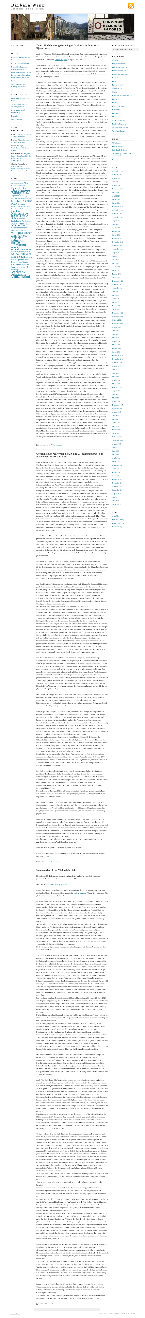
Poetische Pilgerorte (119, 124)
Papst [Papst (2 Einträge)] (20, 230)
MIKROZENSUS (17, 120)
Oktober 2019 (117, 363)
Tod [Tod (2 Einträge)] (17, 267)
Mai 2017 (115, 419)
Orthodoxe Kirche (118, 120)
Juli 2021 (115, 292)
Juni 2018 (115, 394)
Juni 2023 (115, 224)
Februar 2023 (116, 231)
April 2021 (116, 299)
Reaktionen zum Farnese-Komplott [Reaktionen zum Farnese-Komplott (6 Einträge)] (21, 235)
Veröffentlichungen (118, 131)
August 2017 (116, 412)
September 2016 (117, 440)
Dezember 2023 (117, 207)
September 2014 (117, 490)
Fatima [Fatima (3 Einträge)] (28, 198)
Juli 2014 (115, 497)
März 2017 (116, 426)
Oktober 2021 (117, 285)
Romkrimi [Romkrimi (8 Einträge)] (18, 245)
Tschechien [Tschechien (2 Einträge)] (22, 267)
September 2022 (117, 249)
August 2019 (116, 366)
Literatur (115, 113)
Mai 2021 (115, 295)
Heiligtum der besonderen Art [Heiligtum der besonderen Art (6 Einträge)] (20, 215)
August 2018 (116, 391)
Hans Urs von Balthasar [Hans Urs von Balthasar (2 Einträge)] (18, 209)
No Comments (57, 445)
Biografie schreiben (119, 64)
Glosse (114, 92)
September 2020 (117, 324)
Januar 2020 (116, 352)
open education (109, 1314)
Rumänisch (15, 116)
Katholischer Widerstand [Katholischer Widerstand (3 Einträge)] (21, 221)
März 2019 (116, 384)
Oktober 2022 (117, 246)
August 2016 (116, 444)
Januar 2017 (116, 433)
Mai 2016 (115, 455)
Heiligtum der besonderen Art (122, 96)
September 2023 (117, 217)
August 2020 (116, 327)
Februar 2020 (116, 348)
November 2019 (117, 359)
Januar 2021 (116, 309)
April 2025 (116, 185)
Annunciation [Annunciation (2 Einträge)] (21, 185)
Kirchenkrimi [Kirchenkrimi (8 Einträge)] (21, 223)
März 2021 (116, 302)
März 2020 (116, 345)
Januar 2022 (116, 277)
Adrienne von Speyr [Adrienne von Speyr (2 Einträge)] (17, 183)
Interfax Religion (118, 146)
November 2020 (117, 316)
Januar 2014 (116, 504)
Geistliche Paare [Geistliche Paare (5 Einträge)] (21, 202)
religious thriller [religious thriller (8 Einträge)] (17, 241)
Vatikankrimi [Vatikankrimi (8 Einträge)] (20, 276)
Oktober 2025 (117, 175)
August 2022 (116, 253)
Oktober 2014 (117, 486)
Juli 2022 (115, 256)
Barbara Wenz (28, 5)
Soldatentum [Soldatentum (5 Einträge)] (18, 256)
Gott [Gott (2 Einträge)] (20, 206)
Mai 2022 (115, 263)
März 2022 (116, 270)
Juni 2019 (115, 373)
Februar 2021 (116, 306)
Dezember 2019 (117, 355)
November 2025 (117, 171)
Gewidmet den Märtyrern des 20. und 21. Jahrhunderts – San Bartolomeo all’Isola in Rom (69, 455)
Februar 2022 (116, 274)
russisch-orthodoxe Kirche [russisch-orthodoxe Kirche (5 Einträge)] (21, 248)
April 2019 (116, 380)
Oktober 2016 (117, 437)
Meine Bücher (117, 117)
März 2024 (116, 200)
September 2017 (117, 409)
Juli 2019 (115, 370)
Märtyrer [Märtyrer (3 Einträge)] (23, 228)
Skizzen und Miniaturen (120, 127)
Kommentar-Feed (118, 523)
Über (13, 81)
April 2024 (116, 196)
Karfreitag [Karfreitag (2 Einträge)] (22, 218)
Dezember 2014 (117, 479)
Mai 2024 (115, 192)
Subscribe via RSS (131, 6)
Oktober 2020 (117, 320)
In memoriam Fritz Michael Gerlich (56, 870)
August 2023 (116, 221)
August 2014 (116, 494)
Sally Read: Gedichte (119, 150)
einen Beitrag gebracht (58, 884)
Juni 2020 (115, 334)
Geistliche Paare (117, 88)
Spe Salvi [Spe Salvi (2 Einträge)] (29, 257)
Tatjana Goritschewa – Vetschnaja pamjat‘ (20, 148)
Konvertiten (116, 110)
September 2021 (117, 288)
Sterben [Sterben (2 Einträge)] (13, 259)
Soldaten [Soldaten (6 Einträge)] (26, 254)
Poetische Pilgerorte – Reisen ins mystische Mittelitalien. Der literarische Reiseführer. (21, 75)
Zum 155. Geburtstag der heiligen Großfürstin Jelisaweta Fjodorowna (67, 47)
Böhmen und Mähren (119, 67)
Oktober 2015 (117, 465)
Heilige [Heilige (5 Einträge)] (15, 211)
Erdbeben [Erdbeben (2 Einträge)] (22, 198)
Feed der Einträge (118, 520)
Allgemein (116, 60)
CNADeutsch (116, 143)
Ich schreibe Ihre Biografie (20, 63)
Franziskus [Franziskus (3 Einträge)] (15, 201)
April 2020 (116, 341)
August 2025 (116, 178)
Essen (114, 81)
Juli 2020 (115, 331)
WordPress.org (117, 527)
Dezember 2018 (117, 387)
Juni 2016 (115, 451)
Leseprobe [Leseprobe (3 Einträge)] (15, 228)
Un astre (115, 159)
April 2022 (116, 267)
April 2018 (116, 401)
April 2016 (116, 458)
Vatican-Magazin (61, 60)
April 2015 (116, 469)
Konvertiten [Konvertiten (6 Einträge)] (18, 225)
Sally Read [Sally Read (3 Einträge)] (15, 254)
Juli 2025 (115, 182)
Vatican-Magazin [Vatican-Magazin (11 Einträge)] (18, 273)
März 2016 (116, 462)
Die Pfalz (115, 78)
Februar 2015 (116, 472)
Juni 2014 (115, 501)
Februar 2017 (116, 430)
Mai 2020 (115, 338)
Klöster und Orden (118, 106)
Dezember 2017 (117, 405)
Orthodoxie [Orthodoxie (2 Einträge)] (14, 230)
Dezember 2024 (117, 189)
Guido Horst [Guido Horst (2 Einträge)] (26, 206)
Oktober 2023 (117, 214)
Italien (114, 103)
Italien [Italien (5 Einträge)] (15, 218)
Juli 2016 (115, 448)
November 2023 (117, 210)
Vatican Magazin (80, 893)
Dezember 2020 (117, 313)
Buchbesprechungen (119, 71)
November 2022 (117, 242)
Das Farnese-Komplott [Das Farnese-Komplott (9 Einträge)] (21, 191)
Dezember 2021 (117, 281)
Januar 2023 (116, 235)
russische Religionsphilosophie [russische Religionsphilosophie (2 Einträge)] (20, 251)
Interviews (116, 99)
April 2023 (116, 228)
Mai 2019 (115, 377)
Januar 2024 (116, 203)
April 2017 (116, 423)
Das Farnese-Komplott (120, 74)
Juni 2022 (115, 260)
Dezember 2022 (117, 238)
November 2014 (117, 483)
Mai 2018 (115, 398)
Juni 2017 (115, 416)
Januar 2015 (116, 476)
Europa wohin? (117, 85)
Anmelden (115, 516)
